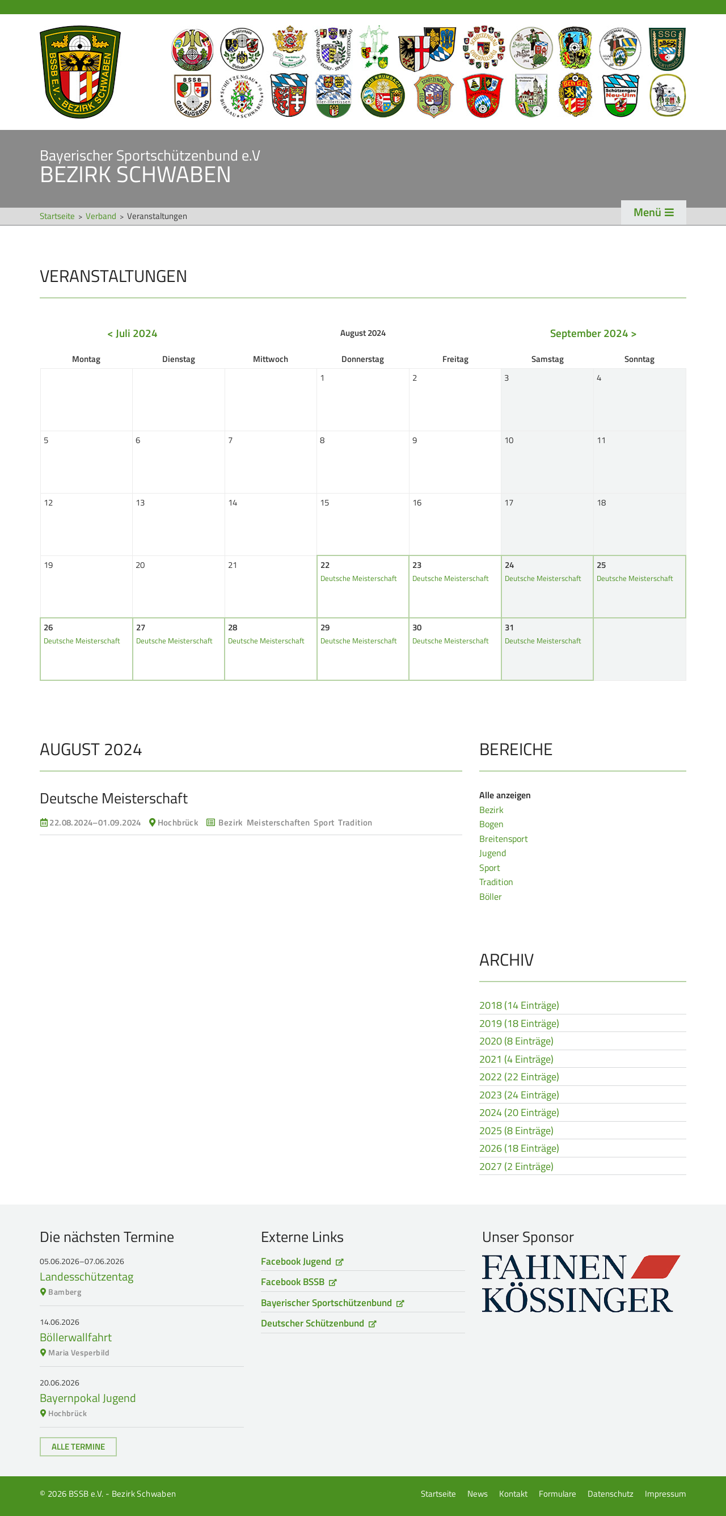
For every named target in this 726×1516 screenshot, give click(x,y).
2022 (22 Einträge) (519, 1077)
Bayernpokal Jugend (88, 1397)
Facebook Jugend (296, 1261)
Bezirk (491, 809)
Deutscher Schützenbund (312, 1323)
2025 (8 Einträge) (516, 1131)
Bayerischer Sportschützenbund (326, 1302)
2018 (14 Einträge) (519, 1006)
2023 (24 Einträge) (519, 1095)
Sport (489, 867)
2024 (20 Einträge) (519, 1113)
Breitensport (503, 838)
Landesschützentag (86, 1276)
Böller (490, 896)
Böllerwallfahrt (76, 1337)
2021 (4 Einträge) (516, 1060)
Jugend (492, 853)
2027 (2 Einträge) (516, 1167)
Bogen (491, 824)
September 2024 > (593, 333)
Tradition (496, 881)
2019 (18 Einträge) (519, 1024)
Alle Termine (78, 1446)
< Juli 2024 (132, 333)
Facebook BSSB (292, 1281)
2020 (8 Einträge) (516, 1041)
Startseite (363, 72)
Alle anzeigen (505, 795)
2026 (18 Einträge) (519, 1149)
